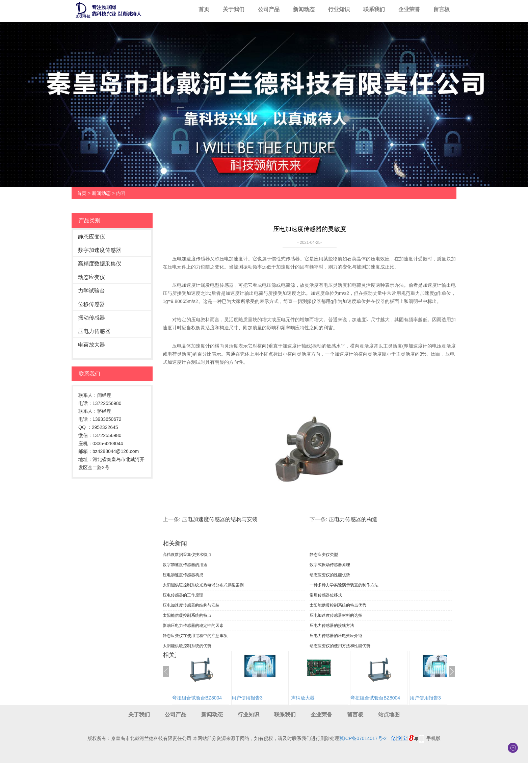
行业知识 (339, 9)
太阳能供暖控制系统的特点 (187, 615)
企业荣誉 (409, 9)
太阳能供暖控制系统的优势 (187, 645)
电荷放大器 (91, 345)
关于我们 (233, 9)
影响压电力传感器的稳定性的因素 (193, 625)
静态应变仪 (91, 236)
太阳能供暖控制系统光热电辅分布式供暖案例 (203, 585)
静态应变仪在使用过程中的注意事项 (195, 635)
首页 (204, 9)
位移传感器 (91, 304)
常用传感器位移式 (326, 595)
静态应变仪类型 (324, 554)
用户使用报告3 (247, 698)
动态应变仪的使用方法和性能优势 (340, 645)
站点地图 (389, 714)
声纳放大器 (303, 698)
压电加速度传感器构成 (183, 575)
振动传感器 (91, 318)
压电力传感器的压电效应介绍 (336, 635)
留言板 (441, 9)
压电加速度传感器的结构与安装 (220, 519)
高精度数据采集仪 (99, 263)
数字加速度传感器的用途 (185, 564)
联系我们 (374, 9)
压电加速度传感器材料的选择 (336, 615)
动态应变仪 (91, 277)
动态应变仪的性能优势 (330, 575)
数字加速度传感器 (99, 250)
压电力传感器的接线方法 (332, 625)
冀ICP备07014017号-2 (363, 738)
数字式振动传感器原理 (330, 564)
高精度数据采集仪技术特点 (187, 554)
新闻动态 (304, 9)
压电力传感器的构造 (353, 519)
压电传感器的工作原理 (183, 595)
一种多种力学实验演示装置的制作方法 (344, 585)
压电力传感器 (94, 331)
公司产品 (269, 9)
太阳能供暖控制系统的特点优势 (338, 605)
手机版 (433, 738)
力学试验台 (91, 291)
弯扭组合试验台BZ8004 (197, 698)
